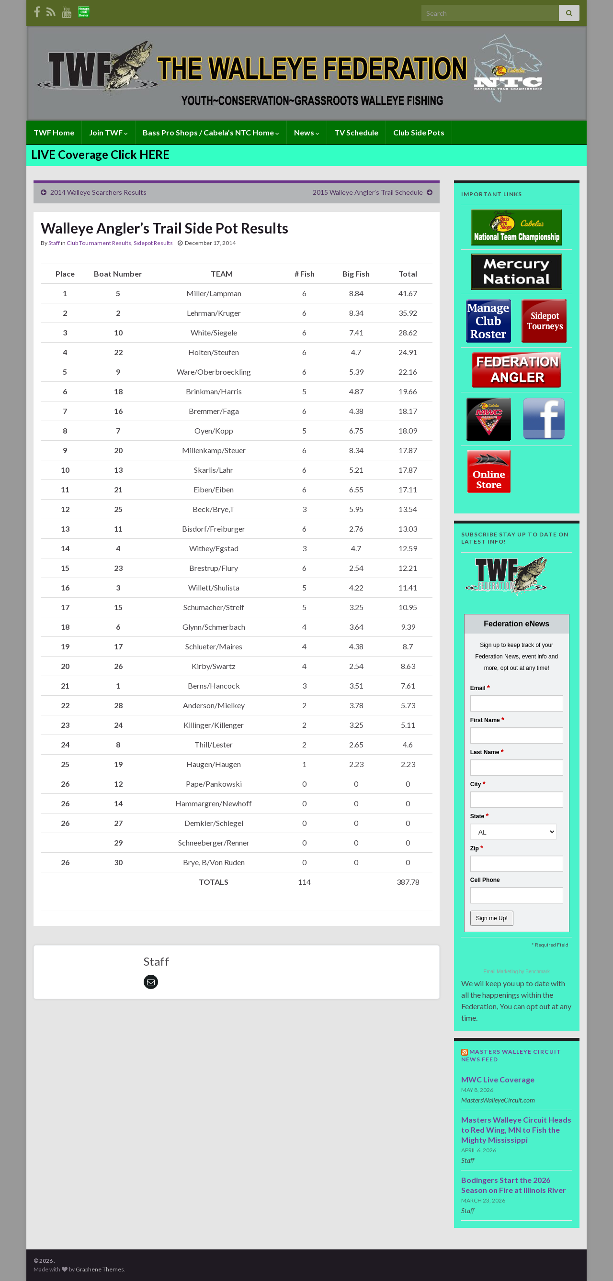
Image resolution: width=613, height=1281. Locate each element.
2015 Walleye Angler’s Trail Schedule (368, 192)
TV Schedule (356, 132)
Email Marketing (501, 971)
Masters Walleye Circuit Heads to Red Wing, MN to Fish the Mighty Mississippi (516, 1129)
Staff (54, 242)
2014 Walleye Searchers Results (98, 192)
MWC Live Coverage (497, 1079)
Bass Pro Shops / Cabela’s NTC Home (211, 132)
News (306, 132)
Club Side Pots (418, 132)
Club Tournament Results (99, 242)
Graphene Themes (100, 1269)
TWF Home (54, 132)
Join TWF (108, 132)
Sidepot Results (153, 242)
